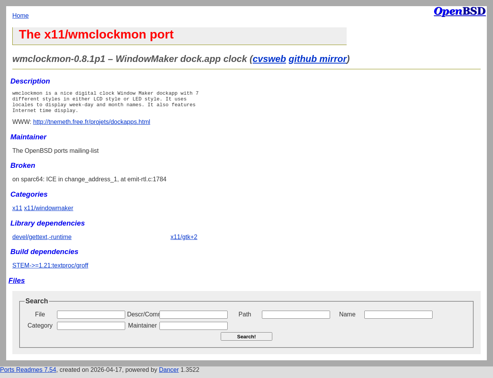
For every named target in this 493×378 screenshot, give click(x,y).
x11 (17, 212)
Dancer (169, 374)
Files (16, 285)
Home (20, 15)
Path (244, 319)
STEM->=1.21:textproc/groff (50, 270)
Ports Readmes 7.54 (28, 374)
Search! (246, 341)
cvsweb (269, 59)
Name (347, 319)
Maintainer (142, 330)
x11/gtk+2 (184, 241)
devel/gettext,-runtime (42, 241)
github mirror (317, 59)
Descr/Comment (142, 319)
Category (40, 330)
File (40, 319)
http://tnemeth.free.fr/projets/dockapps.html (91, 126)
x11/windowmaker (48, 212)
